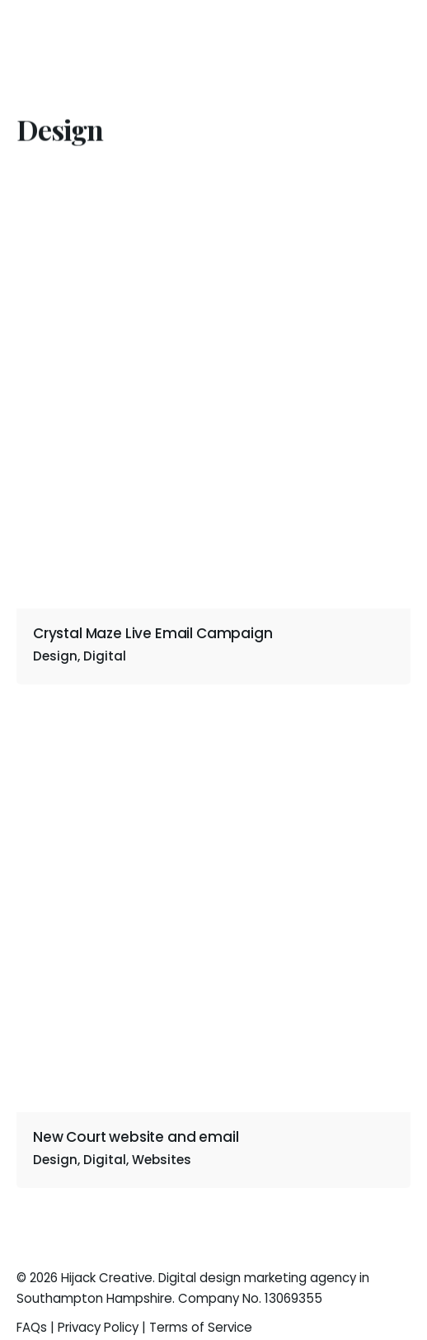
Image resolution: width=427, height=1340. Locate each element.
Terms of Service (200, 1327)
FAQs (31, 1327)
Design (55, 1159)
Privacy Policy (98, 1327)
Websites (161, 1159)
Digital (104, 656)
